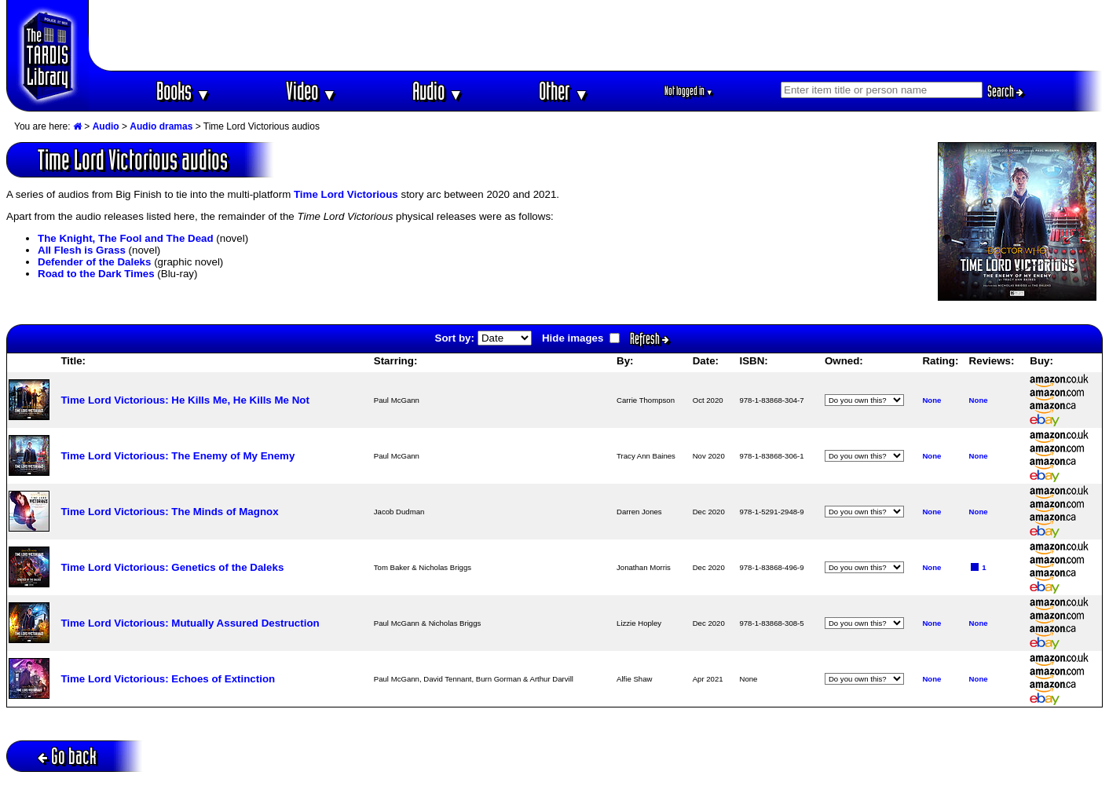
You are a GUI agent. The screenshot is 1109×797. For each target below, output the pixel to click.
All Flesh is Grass (82, 250)
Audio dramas (161, 126)
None (931, 400)
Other (564, 90)
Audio (437, 90)
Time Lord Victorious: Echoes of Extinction (167, 679)
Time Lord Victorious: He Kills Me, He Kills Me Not (184, 400)
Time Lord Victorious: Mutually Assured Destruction (189, 623)
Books (183, 90)
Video (311, 90)
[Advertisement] (596, 35)
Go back (67, 756)
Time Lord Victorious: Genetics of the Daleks (172, 567)
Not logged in (689, 90)
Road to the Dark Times (96, 274)
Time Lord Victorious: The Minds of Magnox (169, 511)
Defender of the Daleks (94, 262)
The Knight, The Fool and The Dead (126, 238)
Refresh (649, 338)
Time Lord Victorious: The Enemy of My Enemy (177, 456)
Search (1005, 91)
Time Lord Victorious (346, 194)
